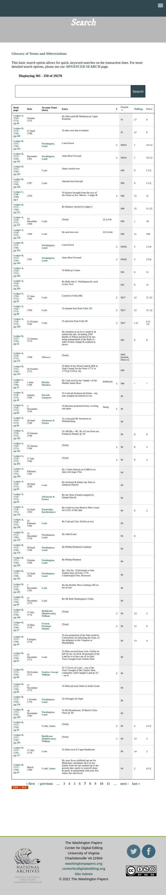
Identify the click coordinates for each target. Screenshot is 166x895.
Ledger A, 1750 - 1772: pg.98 (18, 310)
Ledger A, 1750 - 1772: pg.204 (18, 272)
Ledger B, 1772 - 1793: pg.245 (18, 170)
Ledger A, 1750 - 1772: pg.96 (18, 422)
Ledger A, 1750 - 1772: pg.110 (18, 511)
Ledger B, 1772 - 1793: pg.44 (18, 726)
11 (108, 783)
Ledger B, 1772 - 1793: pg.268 (18, 132)
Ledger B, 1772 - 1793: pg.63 (18, 657)
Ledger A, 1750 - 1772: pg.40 (18, 119)
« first (30, 783)
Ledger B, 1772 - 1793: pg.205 (18, 588)
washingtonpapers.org (83, 863)
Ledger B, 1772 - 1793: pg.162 (18, 575)
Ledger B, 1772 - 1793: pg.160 (18, 561)
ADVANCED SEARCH (83, 66)
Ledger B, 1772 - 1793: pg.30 (18, 640)
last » (136, 783)
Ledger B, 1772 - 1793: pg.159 (18, 536)
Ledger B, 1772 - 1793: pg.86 (18, 688)
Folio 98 (83, 321)
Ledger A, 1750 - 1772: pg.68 (18, 409)
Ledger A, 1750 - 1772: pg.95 (18, 297)
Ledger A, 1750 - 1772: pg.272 (18, 357)
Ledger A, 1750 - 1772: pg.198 (18, 472)
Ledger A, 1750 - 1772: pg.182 (18, 434)
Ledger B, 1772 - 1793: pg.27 (18, 626)
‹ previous (45, 783)
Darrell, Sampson (46, 396)
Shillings (138, 109)
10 (101, 783)
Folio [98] (77, 295)
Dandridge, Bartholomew (49, 510)
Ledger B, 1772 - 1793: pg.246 (18, 183)
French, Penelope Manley (46, 626)
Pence (149, 109)
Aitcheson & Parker (48, 421)
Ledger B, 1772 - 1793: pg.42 (18, 340)
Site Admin (84, 874)
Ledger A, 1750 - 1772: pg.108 (18, 323)
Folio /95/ (87, 308)
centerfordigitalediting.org (83, 869)
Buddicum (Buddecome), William (49, 613)
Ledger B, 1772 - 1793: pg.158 (18, 701)
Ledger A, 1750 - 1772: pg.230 (18, 523)
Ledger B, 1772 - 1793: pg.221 (18, 208)
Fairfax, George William (50, 673)
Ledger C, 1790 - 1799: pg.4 (18, 196)
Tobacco (46, 357)
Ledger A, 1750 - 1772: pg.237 (18, 221)
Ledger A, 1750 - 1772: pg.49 (18, 396)
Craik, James (48, 726)
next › (124, 783)
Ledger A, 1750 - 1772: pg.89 (18, 485)
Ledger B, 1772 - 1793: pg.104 (18, 613)
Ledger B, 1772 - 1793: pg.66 (18, 673)
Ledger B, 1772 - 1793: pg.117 (18, 751)
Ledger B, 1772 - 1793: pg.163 (18, 246)
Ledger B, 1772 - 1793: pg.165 (18, 158)
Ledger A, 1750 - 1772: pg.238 (18, 234)
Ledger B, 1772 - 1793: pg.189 (18, 713)
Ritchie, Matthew (46, 383)
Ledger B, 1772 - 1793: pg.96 (18, 601)
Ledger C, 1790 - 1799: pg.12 (18, 384)
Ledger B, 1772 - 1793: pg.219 (18, 370)
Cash (44, 170)
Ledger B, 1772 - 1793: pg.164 (18, 145)
